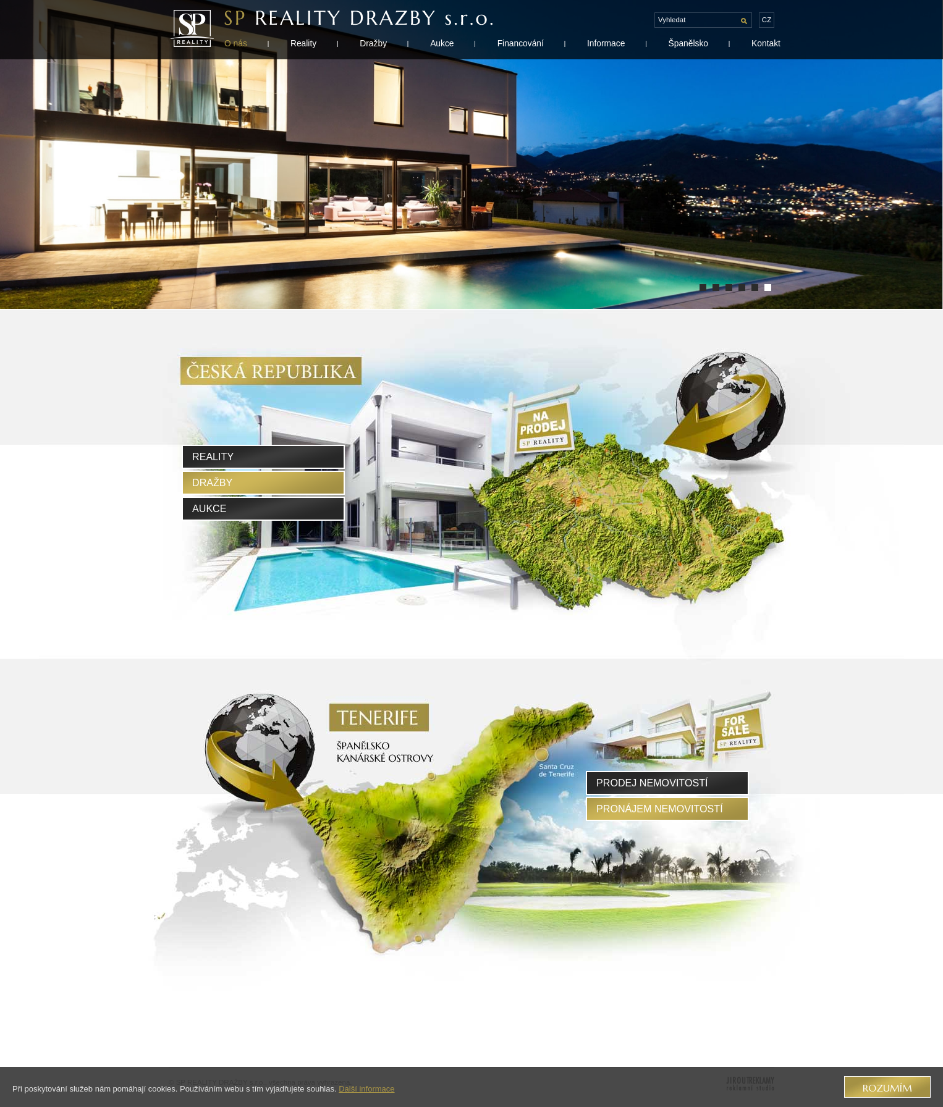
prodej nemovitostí (652, 782)
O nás (235, 43)
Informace (606, 43)
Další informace (366, 1088)
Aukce (442, 43)
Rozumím (887, 1088)
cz (766, 19)
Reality (303, 43)
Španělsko (688, 43)
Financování (520, 43)
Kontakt (765, 43)
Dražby (373, 43)
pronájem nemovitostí (659, 808)
